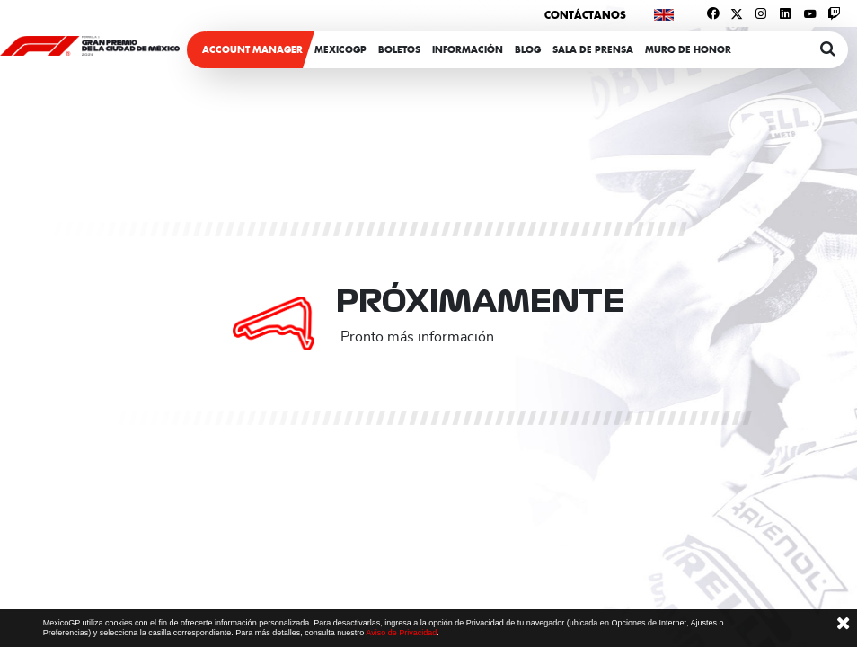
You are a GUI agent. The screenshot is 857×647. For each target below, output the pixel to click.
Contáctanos (585, 15)
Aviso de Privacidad (401, 632)
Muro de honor (688, 50)
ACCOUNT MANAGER (252, 50)
